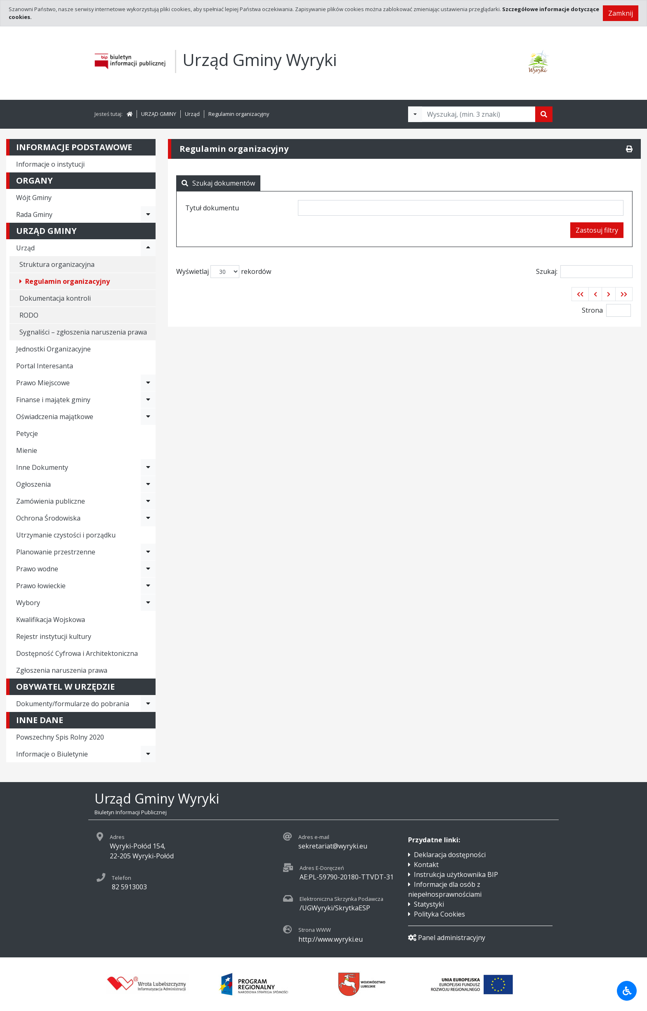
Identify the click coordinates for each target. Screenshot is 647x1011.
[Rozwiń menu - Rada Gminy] (148, 214)
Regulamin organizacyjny (238, 114)
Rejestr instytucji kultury (53, 636)
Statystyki (429, 904)
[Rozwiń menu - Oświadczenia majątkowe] (148, 416)
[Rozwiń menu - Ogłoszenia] (148, 484)
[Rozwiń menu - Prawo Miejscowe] (148, 383)
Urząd (192, 114)
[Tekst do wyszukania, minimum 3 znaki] (479, 114)
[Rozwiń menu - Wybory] (148, 602)
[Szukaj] (544, 114)
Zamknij (620, 13)
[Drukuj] (629, 148)
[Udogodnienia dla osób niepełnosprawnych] (627, 991)
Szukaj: (584, 271)
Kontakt (426, 864)
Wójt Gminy (34, 197)
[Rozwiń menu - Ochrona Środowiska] (148, 518)
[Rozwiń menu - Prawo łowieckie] (148, 585)
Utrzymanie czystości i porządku (66, 535)
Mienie (26, 450)
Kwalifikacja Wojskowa (50, 619)
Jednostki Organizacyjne (53, 348)
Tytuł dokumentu (212, 207)
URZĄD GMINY (158, 114)
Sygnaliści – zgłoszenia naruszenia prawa (83, 332)
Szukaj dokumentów (218, 183)
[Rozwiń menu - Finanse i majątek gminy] (148, 399)
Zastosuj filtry (597, 230)
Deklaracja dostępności (450, 854)
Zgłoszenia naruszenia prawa (61, 670)
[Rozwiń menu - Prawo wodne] (148, 569)
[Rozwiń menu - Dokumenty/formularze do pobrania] (148, 703)
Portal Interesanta (44, 365)
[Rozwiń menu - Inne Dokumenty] (148, 467)
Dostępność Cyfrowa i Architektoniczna (77, 653)
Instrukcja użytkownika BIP (456, 874)
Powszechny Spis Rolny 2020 (60, 737)
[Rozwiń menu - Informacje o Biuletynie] (148, 754)
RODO (28, 315)
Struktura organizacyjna (56, 264)
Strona (592, 310)
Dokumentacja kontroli (55, 298)
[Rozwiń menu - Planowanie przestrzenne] (148, 552)
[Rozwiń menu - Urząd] (148, 248)
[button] (580, 294)
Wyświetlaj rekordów (223, 271)
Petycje (27, 433)
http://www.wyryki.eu (330, 939)
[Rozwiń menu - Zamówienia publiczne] (148, 501)
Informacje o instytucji (50, 164)
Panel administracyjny (446, 937)
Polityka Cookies (439, 914)
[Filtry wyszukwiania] (415, 114)
